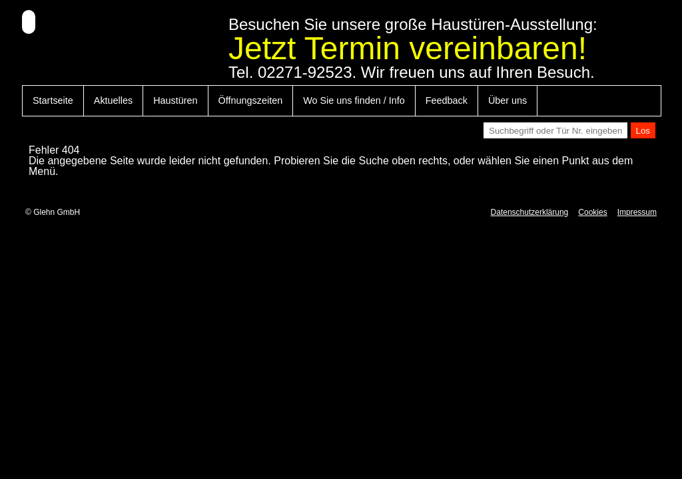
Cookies (592, 212)
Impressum (637, 212)
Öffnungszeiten (250, 100)
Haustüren (175, 100)
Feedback (447, 100)
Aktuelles (113, 100)
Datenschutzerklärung (530, 212)
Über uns (507, 100)
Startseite (53, 100)
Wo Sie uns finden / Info (354, 100)
